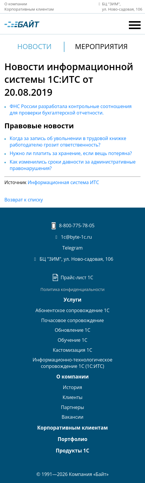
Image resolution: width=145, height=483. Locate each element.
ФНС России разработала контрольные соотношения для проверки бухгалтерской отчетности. (71, 109)
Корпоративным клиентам (29, 9)
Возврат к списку (23, 199)
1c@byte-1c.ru (72, 237)
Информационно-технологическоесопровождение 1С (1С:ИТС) (72, 362)
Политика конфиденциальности (72, 289)
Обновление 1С (73, 330)
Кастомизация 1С (72, 350)
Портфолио (72, 439)
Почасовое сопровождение (72, 320)
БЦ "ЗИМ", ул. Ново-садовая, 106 (72, 259)
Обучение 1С (72, 340)
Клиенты (72, 397)
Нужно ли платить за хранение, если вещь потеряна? (71, 153)
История (72, 387)
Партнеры (72, 407)
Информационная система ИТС (63, 182)
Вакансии (72, 417)
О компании (15, 3)
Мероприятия (101, 46)
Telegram (72, 248)
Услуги (72, 299)
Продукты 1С (72, 450)
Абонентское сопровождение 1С (72, 310)
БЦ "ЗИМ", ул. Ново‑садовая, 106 (119, 6)
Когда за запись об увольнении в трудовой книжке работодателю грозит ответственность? (68, 141)
